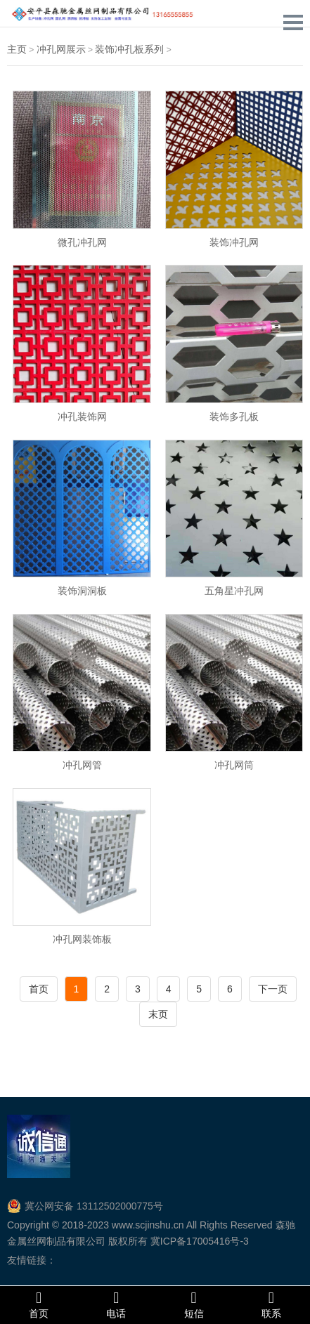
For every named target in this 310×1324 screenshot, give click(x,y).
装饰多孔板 (234, 416)
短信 (194, 1304)
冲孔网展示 (61, 49)
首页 (39, 989)
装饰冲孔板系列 (129, 49)
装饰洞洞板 (82, 590)
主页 (17, 49)
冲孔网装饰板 (82, 938)
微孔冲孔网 (82, 242)
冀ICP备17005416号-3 (199, 1241)
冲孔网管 (82, 764)
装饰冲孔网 (234, 242)
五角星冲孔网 (234, 590)
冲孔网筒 (234, 764)
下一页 (273, 989)
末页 (158, 1014)
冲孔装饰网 (82, 416)
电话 (116, 1304)
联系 (271, 1304)
